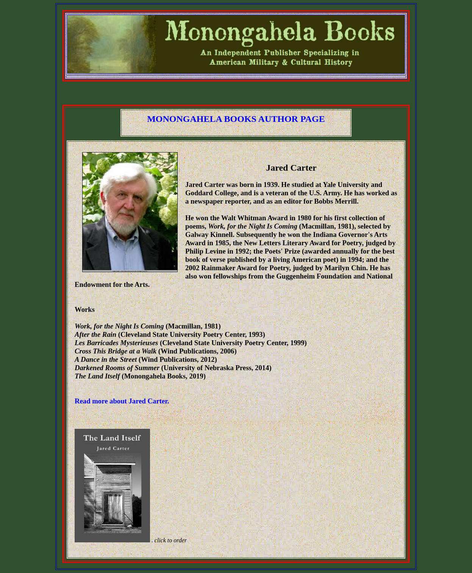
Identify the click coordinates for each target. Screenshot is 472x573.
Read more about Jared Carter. (122, 401)
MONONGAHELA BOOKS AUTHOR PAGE (236, 119)
